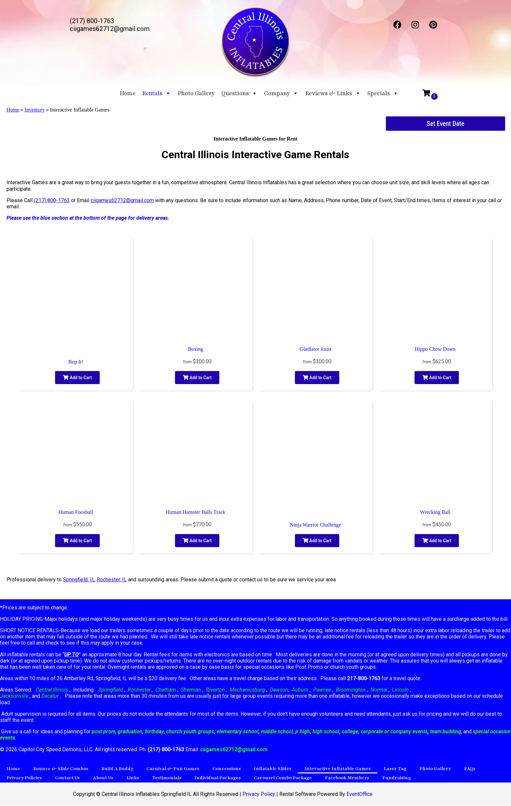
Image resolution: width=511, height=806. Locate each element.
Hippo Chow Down (435, 349)
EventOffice (359, 794)
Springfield (110, 690)
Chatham (165, 690)
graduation (130, 732)
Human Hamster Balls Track (196, 512)
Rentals (156, 93)
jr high (302, 732)
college (350, 732)
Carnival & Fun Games (172, 769)
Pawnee (322, 690)
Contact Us (67, 778)
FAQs (469, 769)
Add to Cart (77, 378)
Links (132, 778)
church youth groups (190, 732)
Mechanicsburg (247, 690)
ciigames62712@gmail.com (122, 201)
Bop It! (75, 362)
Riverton (215, 690)
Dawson (278, 690)
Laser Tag (395, 769)
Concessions (226, 769)
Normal (378, 690)
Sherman (191, 690)
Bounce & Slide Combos (60, 769)
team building (445, 732)
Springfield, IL (79, 580)
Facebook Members (347, 778)
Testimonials (167, 778)
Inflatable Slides (272, 769)
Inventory (34, 110)
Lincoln (400, 690)
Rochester (139, 690)
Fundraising (396, 778)
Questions (239, 93)
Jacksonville (15, 696)
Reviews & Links (333, 93)
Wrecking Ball (435, 512)
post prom (103, 732)
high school (326, 732)
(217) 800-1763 (52, 201)
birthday (154, 732)
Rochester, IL (112, 580)
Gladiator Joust (315, 349)
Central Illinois (52, 690)
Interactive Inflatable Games (337, 769)
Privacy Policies (24, 778)
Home (128, 93)
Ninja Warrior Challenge (315, 525)
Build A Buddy (117, 769)
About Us (103, 778)
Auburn (300, 690)
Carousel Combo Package (283, 778)
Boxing (195, 349)
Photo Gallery (196, 93)
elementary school (237, 732)
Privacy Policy (258, 794)
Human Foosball (75, 512)
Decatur (50, 696)
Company (281, 93)
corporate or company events (394, 732)
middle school (277, 732)
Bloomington (351, 690)
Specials (383, 93)
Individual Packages (218, 778)
